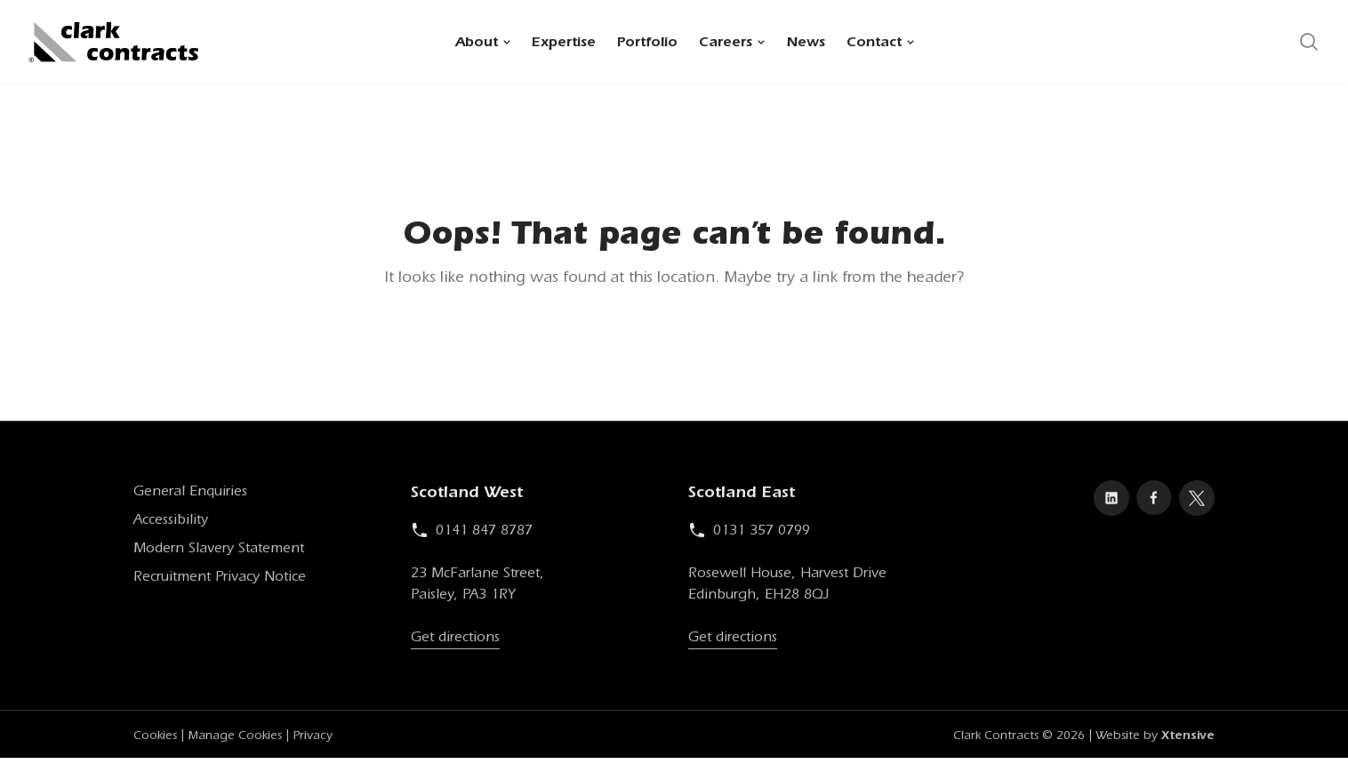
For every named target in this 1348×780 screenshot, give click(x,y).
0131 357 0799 (749, 534)
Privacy (313, 739)
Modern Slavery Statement (218, 551)
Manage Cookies (235, 739)
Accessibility (170, 523)
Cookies (155, 739)
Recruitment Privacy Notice (219, 580)
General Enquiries (190, 494)
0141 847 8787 (472, 534)
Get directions (455, 640)
